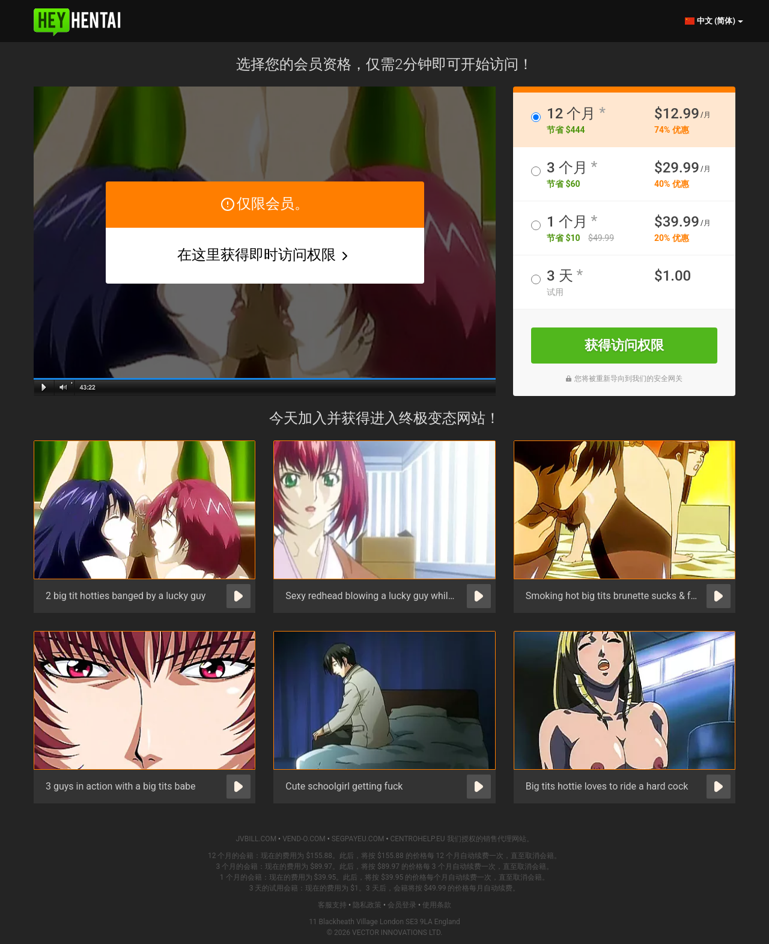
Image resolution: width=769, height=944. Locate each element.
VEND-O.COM (304, 839)
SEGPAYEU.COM (358, 839)
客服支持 (332, 905)
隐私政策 (367, 905)
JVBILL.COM (256, 839)
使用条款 (436, 905)
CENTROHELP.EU (417, 839)
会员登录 (402, 905)
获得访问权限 (624, 345)
